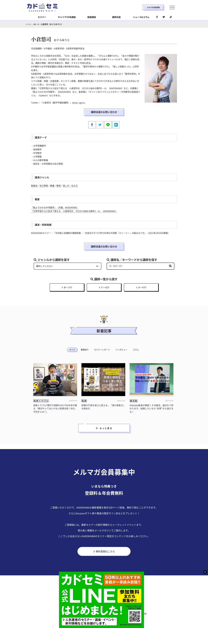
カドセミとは (64, 613)
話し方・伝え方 (70, 185)
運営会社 (116, 613)
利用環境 (128, 613)
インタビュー (121, 349)
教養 (52, 185)
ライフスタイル (103, 608)
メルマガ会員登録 (147, 7)
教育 (59, 185)
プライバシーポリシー (97, 613)
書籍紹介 (85, 349)
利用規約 (79, 613)
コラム (136, 349)
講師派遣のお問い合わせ (104, 112)
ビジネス (87, 608)
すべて (72, 349)
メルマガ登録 (143, 613)
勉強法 (34, 185)
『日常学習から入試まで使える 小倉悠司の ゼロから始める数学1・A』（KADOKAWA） (74, 210)
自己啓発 (44, 185)
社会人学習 (119, 608)
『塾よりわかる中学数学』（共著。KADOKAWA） (55, 206)
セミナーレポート (102, 349)
